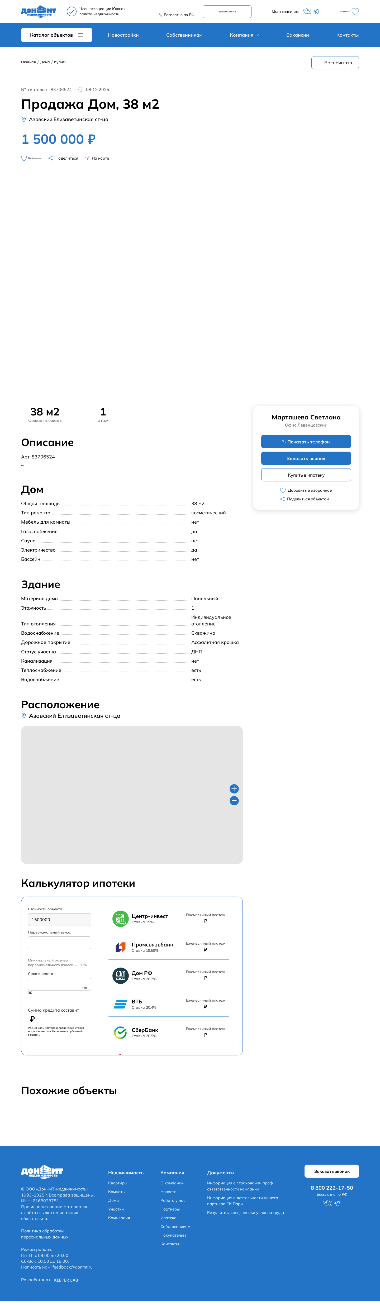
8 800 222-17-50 (174, 10)
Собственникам (184, 38)
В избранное (38, 162)
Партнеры (171, 1213)
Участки (116, 1213)
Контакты (347, 38)
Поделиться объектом (308, 503)
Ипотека (169, 1222)
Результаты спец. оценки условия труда (251, 1216)
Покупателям (174, 1239)
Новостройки (123, 38)
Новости (168, 1196)
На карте (118, 162)
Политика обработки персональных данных (45, 1238)
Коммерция (120, 1222)
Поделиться (82, 162)
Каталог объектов (51, 38)
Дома (45, 65)
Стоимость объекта (45, 913)
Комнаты (117, 1196)
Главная (28, 65)
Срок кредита (40, 979)
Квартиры (118, 1187)
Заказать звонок (231, 13)
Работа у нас (173, 1204)
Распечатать (339, 66)
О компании (173, 1187)
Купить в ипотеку (306, 479)
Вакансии (297, 38)
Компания (241, 38)
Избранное (344, 13)
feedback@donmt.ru (73, 1272)
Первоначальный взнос (49, 937)
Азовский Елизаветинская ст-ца (75, 122)
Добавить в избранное (306, 494)
